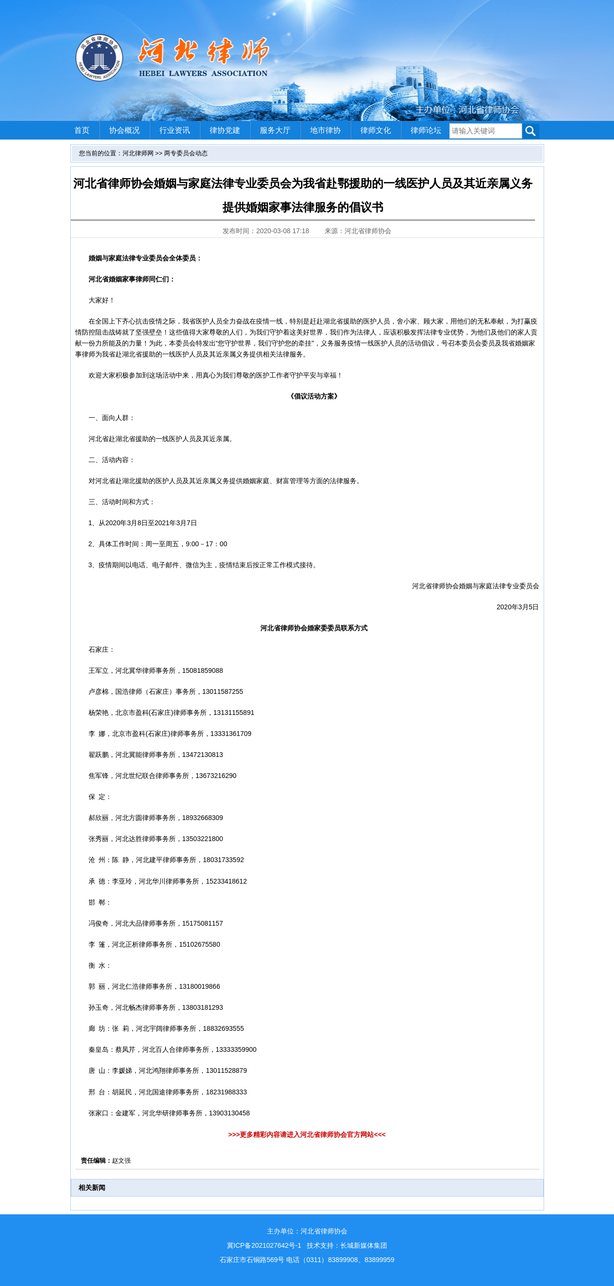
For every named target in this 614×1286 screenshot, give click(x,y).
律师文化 (375, 130)
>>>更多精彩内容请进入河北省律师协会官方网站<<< (307, 1134)
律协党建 (225, 130)
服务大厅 (275, 130)
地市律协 (325, 130)
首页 (81, 130)
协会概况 (124, 130)
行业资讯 (174, 130)
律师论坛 (426, 130)
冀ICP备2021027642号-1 (264, 1245)
